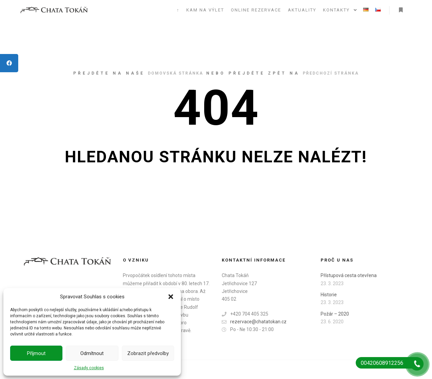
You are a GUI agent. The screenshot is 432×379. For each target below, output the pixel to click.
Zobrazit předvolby (148, 353)
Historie (329, 294)
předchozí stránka (331, 73)
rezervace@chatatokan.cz (254, 322)
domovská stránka (175, 73)
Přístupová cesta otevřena (349, 275)
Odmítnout (92, 353)
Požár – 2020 (335, 314)
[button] (170, 296)
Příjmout (36, 353)
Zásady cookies (89, 368)
